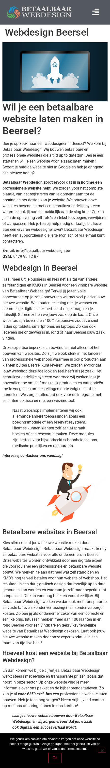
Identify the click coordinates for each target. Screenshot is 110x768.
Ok (54, 758)
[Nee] (102, 750)
